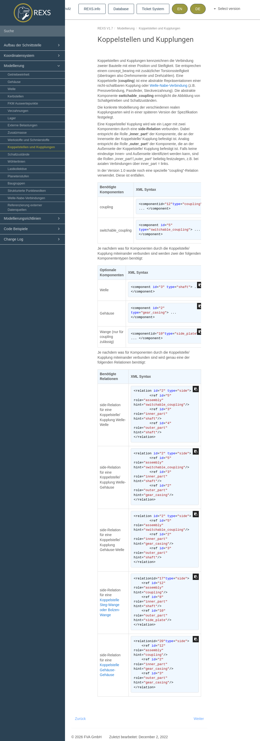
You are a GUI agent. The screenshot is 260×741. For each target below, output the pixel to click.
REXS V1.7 (105, 28)
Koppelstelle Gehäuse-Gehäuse (109, 670)
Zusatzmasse (17, 132)
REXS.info (92, 9)
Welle (11, 89)
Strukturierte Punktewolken (27, 191)
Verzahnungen (18, 111)
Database (121, 9)
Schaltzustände (18, 154)
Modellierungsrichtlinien (32, 218)
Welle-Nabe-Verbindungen (26, 198)
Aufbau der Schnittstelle (32, 45)
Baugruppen (16, 183)
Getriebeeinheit (18, 74)
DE (198, 9)
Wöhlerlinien (16, 161)
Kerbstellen (16, 96)
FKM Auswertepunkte (23, 103)
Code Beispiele (32, 229)
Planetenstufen (18, 176)
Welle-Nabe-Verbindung (168, 85)
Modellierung (32, 65)
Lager (12, 118)
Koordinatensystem (32, 55)
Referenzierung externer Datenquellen (25, 207)
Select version (227, 9)
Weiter (199, 719)
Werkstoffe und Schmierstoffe (29, 140)
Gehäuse (14, 82)
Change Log (32, 239)
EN (179, 9)
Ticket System (153, 9)
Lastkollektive (17, 169)
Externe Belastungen (22, 125)
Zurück (80, 719)
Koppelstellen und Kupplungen (31, 147)
